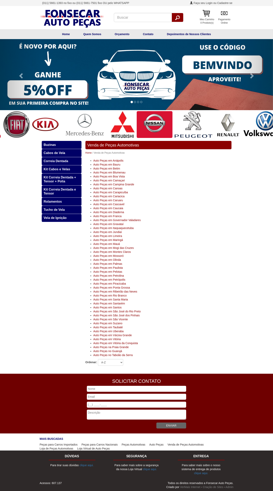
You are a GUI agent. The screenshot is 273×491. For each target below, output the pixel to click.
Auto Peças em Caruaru (108, 200)
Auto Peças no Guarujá (107, 351)
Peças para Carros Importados (59, 444)
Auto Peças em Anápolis (108, 160)
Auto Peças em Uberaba (108, 331)
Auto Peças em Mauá (106, 244)
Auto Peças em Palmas (107, 263)
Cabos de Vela (54, 153)
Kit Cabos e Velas (57, 169)
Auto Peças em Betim (106, 168)
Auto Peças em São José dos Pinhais (116, 315)
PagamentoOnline (224, 21)
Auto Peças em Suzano (107, 323)
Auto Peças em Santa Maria (110, 299)
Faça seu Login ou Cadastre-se (211, 3)
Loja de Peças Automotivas (56, 448)
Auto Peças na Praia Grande (111, 347)
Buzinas (50, 144)
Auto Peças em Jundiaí (107, 232)
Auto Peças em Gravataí (108, 224)
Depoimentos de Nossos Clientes (189, 34)
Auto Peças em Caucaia (108, 208)
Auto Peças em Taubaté (108, 327)
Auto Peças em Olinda (107, 259)
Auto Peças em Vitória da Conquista (115, 343)
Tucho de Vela (54, 209)
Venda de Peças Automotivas (185, 444)
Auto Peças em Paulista (108, 267)
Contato (148, 34)
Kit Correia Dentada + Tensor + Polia (60, 179)
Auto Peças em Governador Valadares (117, 220)
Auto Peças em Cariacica (109, 196)
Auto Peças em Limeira (107, 236)
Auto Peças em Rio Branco (110, 295)
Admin (229, 487)
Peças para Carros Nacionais (99, 444)
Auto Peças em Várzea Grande (112, 335)
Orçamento (122, 34)
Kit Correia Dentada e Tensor (60, 191)
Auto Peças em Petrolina (108, 275)
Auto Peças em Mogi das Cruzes (113, 247)
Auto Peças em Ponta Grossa (111, 287)
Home (66, 34)
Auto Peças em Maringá (108, 240)
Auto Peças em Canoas (108, 188)
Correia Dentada (56, 161)
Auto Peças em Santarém (109, 303)
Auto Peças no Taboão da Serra (113, 355)
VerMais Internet (190, 487)
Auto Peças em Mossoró (108, 255)
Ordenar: (91, 362)
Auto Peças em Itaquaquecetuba (113, 228)
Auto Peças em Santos (107, 307)
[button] (20, 74)
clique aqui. (86, 465)
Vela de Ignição (55, 218)
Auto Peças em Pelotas (107, 271)
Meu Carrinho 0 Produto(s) (207, 21)
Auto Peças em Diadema (108, 212)
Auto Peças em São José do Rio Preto (117, 311)
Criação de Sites (213, 487)
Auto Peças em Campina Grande (113, 184)
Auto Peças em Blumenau (109, 172)
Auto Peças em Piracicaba (109, 283)
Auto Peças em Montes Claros (112, 251)
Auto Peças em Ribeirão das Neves (115, 291)
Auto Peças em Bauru (106, 164)
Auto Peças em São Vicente (110, 319)
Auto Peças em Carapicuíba (110, 192)
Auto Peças (156, 444)
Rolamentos (53, 201)
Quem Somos (92, 34)
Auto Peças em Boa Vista (109, 176)
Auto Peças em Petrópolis (109, 279)
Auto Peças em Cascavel (108, 204)
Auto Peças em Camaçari (109, 180)
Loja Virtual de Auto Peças (93, 448)
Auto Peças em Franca (107, 216)
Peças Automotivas (133, 444)
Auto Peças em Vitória (107, 339)
